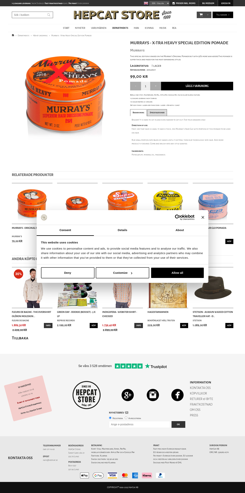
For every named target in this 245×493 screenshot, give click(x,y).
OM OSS (195, 410)
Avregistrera (134, 418)
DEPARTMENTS (120, 28)
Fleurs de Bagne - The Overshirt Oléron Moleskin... (31, 314)
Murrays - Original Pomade (29, 228)
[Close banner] (202, 217)
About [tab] (180, 230)
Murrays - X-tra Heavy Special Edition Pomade (71, 35)
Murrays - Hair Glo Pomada (209, 228)
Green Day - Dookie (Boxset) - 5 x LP (76, 314)
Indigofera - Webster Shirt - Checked (119, 314)
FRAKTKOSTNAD (201, 404)
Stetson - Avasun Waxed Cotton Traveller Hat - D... (213, 314)
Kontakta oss (20, 458)
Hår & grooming (40, 35)
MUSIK (162, 28)
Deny (67, 272)
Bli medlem (208, 3)
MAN (136, 28)
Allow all (177, 272)
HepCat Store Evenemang (30, 405)
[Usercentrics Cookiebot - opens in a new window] (177, 217)
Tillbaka (20, 338)
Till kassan (221, 15)
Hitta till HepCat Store (31, 411)
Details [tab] (122, 230)
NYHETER (80, 28)
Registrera (118, 418)
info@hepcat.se (50, 460)
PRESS (194, 415)
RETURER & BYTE (201, 399)
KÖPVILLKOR (198, 393)
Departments (23, 35)
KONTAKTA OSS (200, 388)
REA (174, 28)
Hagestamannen (157, 312)
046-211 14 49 (49, 449)
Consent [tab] (65, 230)
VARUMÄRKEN (98, 28)
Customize (122, 272)
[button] (201, 15)
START (66, 28)
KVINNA (149, 28)
